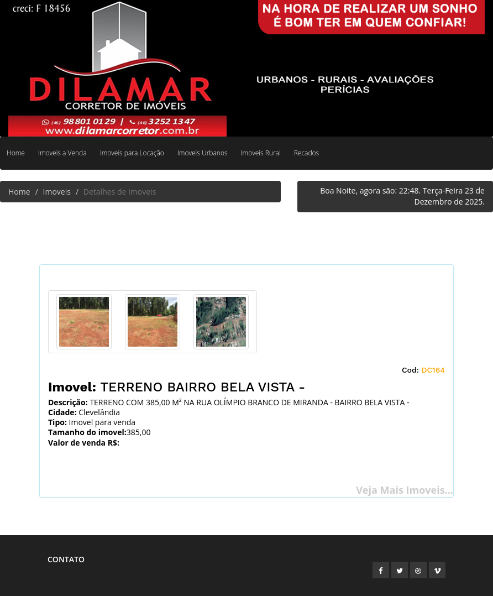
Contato (66, 559)
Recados (306, 153)
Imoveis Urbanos (202, 153)
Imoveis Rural (261, 153)
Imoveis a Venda (62, 153)
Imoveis (57, 191)
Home (16, 153)
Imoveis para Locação (132, 153)
